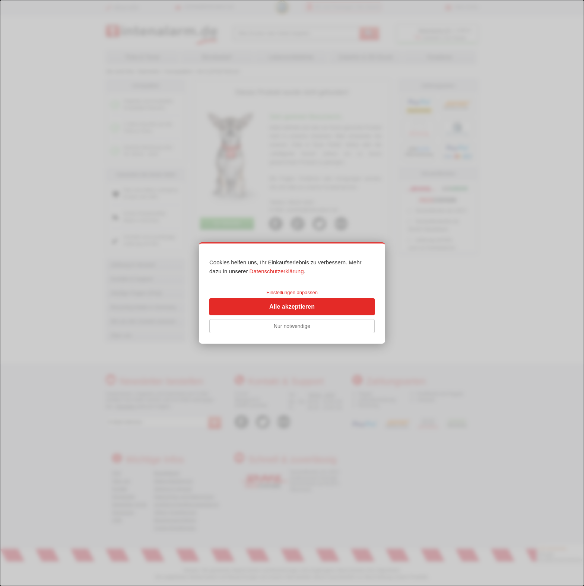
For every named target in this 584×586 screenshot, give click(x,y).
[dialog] (292, 293)
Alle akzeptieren (292, 306)
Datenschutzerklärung (277, 271)
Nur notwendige (292, 326)
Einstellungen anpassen (292, 292)
